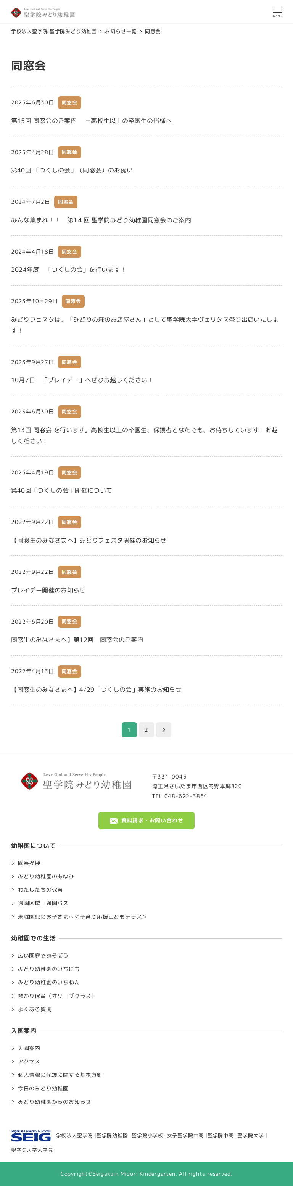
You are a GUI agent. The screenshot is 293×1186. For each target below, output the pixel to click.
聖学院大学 (250, 1135)
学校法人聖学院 (52, 1136)
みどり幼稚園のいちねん (49, 982)
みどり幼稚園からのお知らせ (54, 1102)
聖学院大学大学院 (32, 1149)
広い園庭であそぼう (43, 955)
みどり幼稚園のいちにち (49, 969)
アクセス (29, 1061)
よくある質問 (35, 1009)
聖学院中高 (221, 1135)
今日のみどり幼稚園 (43, 1088)
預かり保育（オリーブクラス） (57, 996)
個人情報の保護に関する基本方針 (60, 1075)
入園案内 (29, 1048)
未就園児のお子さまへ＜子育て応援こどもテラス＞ (83, 917)
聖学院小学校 (147, 1135)
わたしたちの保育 (40, 890)
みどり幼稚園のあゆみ (46, 876)
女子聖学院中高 (185, 1135)
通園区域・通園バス (43, 903)
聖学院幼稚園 (112, 1135)
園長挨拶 (29, 863)
